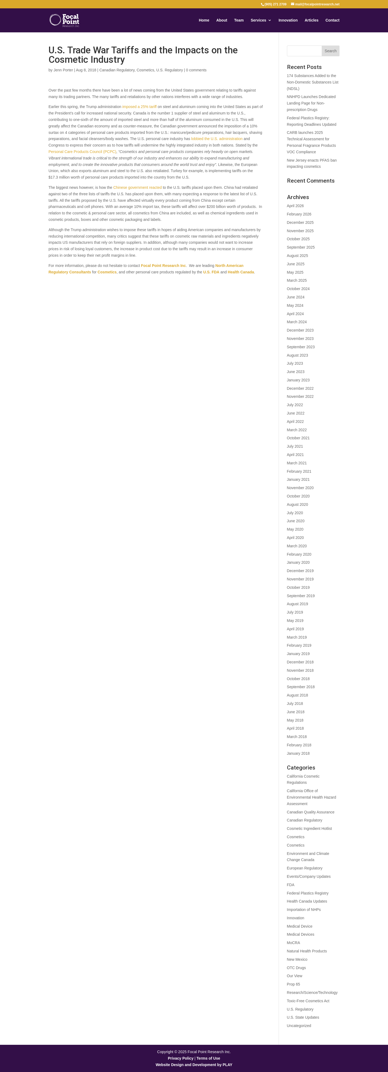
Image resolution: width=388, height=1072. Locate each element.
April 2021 (295, 455)
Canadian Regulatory (117, 70)
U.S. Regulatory (169, 70)
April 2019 (295, 629)
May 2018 (295, 720)
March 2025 (297, 280)
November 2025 (300, 231)
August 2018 (297, 695)
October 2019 (298, 587)
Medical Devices (300, 934)
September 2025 (301, 247)
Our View (294, 976)
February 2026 (299, 214)
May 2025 (295, 272)
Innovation (288, 20)
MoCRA (293, 943)
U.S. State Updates (303, 1017)
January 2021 (298, 479)
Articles (311, 20)
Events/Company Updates (309, 876)
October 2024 (298, 289)
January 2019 (298, 654)
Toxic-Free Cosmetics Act (308, 1001)
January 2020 (298, 562)
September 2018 (301, 687)
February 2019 (299, 645)
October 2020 (298, 496)
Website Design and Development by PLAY (194, 1065)
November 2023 (300, 338)
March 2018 (297, 737)
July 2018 (295, 703)
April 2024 (295, 314)
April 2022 (295, 421)
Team (239, 20)
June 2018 (295, 712)
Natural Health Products (307, 951)
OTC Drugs (296, 968)
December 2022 (300, 388)
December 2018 (300, 662)
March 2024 (297, 322)
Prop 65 (293, 984)
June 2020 (295, 521)
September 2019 (301, 596)
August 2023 (297, 355)
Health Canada (240, 272)
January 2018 (298, 753)
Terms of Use (208, 1058)
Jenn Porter (63, 70)
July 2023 (295, 363)
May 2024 (295, 305)
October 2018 (298, 679)
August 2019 (297, 604)
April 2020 (295, 537)
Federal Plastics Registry (308, 893)
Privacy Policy (180, 1058)
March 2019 (297, 637)
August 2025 (297, 255)
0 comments (196, 70)
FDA (291, 885)
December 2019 (300, 571)
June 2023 (295, 372)
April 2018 (295, 728)
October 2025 (298, 239)
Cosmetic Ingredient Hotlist (309, 828)
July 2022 (295, 405)
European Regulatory (305, 868)
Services (258, 20)
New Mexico (297, 959)
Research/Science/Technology (312, 992)
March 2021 (297, 463)
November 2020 (300, 488)
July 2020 (295, 513)
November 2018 (300, 670)
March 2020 (297, 546)
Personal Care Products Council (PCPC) (82, 151)
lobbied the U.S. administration (217, 139)
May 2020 (295, 529)
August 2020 (297, 504)
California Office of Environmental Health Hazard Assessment (311, 797)
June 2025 (295, 264)
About (221, 20)
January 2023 (298, 380)
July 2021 (295, 446)
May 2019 (295, 620)
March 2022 (297, 430)
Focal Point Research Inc (163, 265)
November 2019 (300, 579)
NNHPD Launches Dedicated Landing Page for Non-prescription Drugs (311, 103)
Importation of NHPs (304, 909)
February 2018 (299, 745)
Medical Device (300, 926)
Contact (332, 20)
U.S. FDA (211, 272)
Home (204, 20)
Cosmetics (145, 70)
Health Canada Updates (307, 901)
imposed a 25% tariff (139, 107)
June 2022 (295, 413)
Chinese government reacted (137, 187)
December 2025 (300, 222)
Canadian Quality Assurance (311, 812)
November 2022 (300, 396)
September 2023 (301, 347)
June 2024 (295, 297)
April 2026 (295, 206)
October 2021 (298, 438)
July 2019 (295, 612)
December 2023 (300, 330)
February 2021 (299, 471)
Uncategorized (299, 1026)
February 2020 (299, 554)
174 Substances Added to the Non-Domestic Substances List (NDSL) (312, 82)
